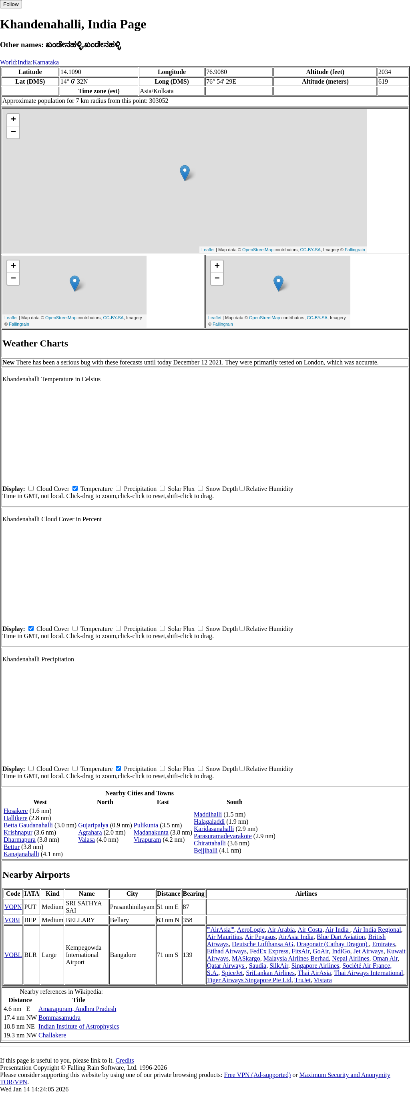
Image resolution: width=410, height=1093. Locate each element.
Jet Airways (369, 951)
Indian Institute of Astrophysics (78, 1026)
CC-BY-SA (310, 249)
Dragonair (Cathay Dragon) (333, 944)
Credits (124, 1060)
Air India (337, 929)
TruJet (302, 980)
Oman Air (385, 958)
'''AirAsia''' (220, 929)
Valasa (86, 839)
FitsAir (300, 951)
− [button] (13, 132)
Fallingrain (355, 249)
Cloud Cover (52, 488)
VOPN (13, 906)
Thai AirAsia (314, 972)
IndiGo (341, 951)
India (24, 62)
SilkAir (278, 965)
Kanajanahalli (21, 854)
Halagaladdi (209, 821)
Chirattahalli (210, 843)
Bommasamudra (59, 1017)
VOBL (13, 954)
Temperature (96, 488)
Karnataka (45, 62)
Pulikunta (146, 825)
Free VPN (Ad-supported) (257, 1074)
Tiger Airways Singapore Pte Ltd (249, 980)
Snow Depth (222, 488)
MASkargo (246, 958)
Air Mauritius (224, 936)
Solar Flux (181, 488)
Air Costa (309, 929)
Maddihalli (208, 814)
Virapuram (147, 839)
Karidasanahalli (214, 828)
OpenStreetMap (257, 249)
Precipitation (140, 488)
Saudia (258, 965)
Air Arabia (281, 929)
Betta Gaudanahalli (28, 825)
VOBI (12, 920)
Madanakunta (151, 832)
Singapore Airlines (315, 965)
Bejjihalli (206, 850)
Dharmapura (20, 839)
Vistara (323, 980)
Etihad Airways (227, 951)
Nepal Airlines (350, 958)
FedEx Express (269, 951)
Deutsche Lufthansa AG (262, 944)
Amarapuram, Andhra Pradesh (77, 1008)
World (8, 62)
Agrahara (90, 832)
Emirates (383, 944)
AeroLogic (251, 929)
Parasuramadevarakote (223, 836)
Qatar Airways (226, 965)
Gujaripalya (93, 825)
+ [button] (13, 120)
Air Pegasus (260, 936)
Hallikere (16, 818)
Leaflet (208, 249)
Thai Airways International (368, 972)
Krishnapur (18, 832)
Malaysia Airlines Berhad (296, 958)
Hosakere (16, 810)
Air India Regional (377, 929)
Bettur (12, 846)
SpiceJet (232, 972)
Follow (11, 4)
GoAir (321, 951)
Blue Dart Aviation (341, 936)
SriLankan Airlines (270, 972)
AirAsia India (296, 936)
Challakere (52, 1035)
